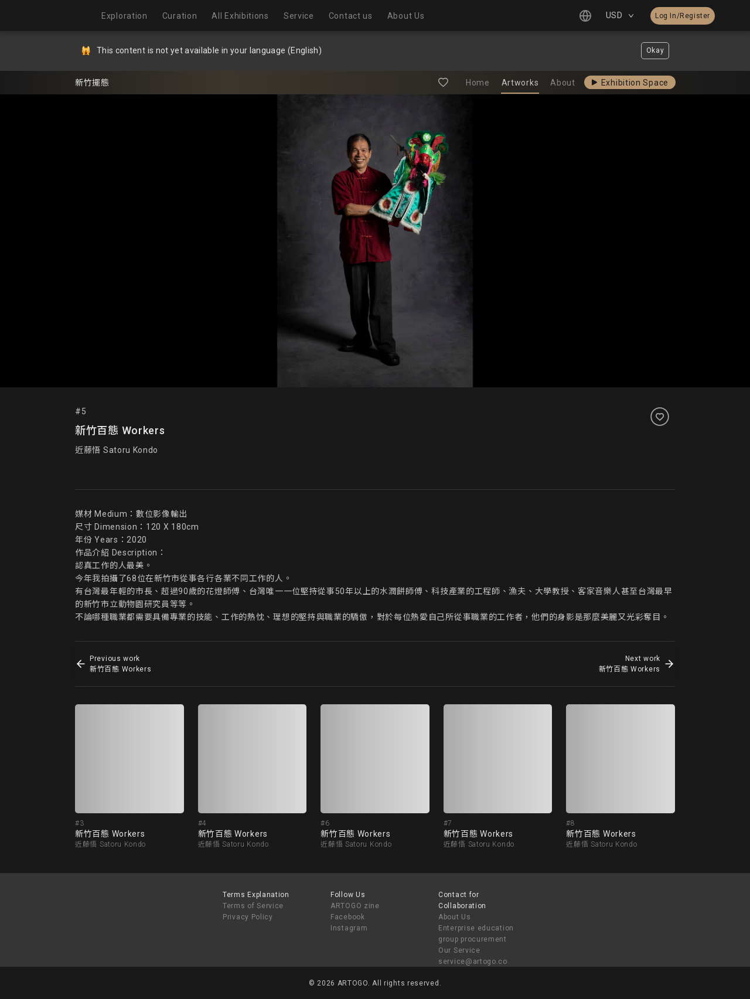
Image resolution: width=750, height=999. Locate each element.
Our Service (459, 950)
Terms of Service (253, 906)
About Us (454, 917)
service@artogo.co (472, 961)
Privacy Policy (248, 917)
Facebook (347, 917)
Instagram (348, 928)
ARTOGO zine (355, 906)
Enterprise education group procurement (476, 933)
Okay (655, 50)
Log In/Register (682, 16)
